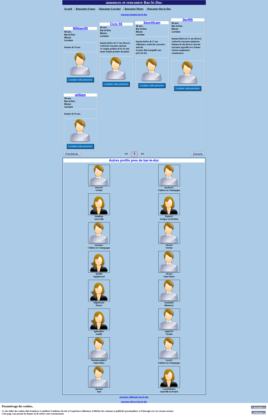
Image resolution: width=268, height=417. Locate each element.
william (80, 95)
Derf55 (188, 20)
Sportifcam (151, 22)
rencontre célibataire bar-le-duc (133, 397)
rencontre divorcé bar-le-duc (134, 401)
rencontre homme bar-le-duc (134, 14)
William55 (80, 28)
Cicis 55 (116, 24)
